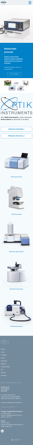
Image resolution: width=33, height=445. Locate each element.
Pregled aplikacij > (16, 136)
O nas (3, 352)
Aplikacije (4, 361)
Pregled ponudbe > (16, 129)
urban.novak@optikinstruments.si (11, 415)
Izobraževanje (5, 367)
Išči (2, 369)
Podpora (3, 364)
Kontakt (3, 372)
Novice (3, 358)
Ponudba (4, 355)
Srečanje (4, 375)
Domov (3, 349)
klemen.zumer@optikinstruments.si (12, 424)
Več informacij (14, 74)
